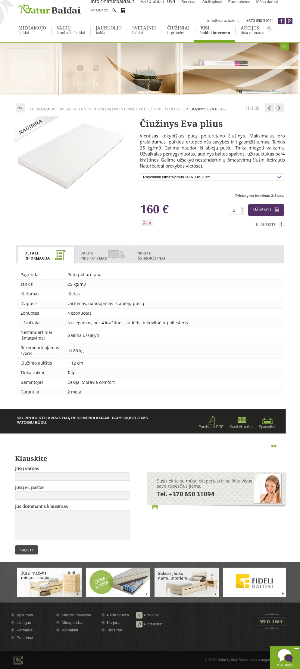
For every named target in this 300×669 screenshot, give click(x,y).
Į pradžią (39, 109)
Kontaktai (70, 630)
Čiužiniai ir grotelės (165, 109)
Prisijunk (147, 615)
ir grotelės (178, 30)
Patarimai (25, 637)
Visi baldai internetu (72, 109)
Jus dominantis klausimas (41, 506)
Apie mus (25, 615)
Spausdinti (267, 422)
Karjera (113, 622)
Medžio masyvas (76, 615)
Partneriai (25, 630)
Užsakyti (267, 210)
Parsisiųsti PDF (211, 422)
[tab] (46, 254)
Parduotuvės (118, 615)
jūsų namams (252, 30)
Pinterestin (149, 624)
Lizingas (24, 622)
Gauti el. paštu (241, 422)
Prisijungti (99, 10)
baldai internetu (215, 30)
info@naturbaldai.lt (224, 20)
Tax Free (114, 630)
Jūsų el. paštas (29, 487)
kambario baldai (71, 30)
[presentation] (46, 255)
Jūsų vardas (27, 468)
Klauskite (266, 224)
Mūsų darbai (72, 622)
